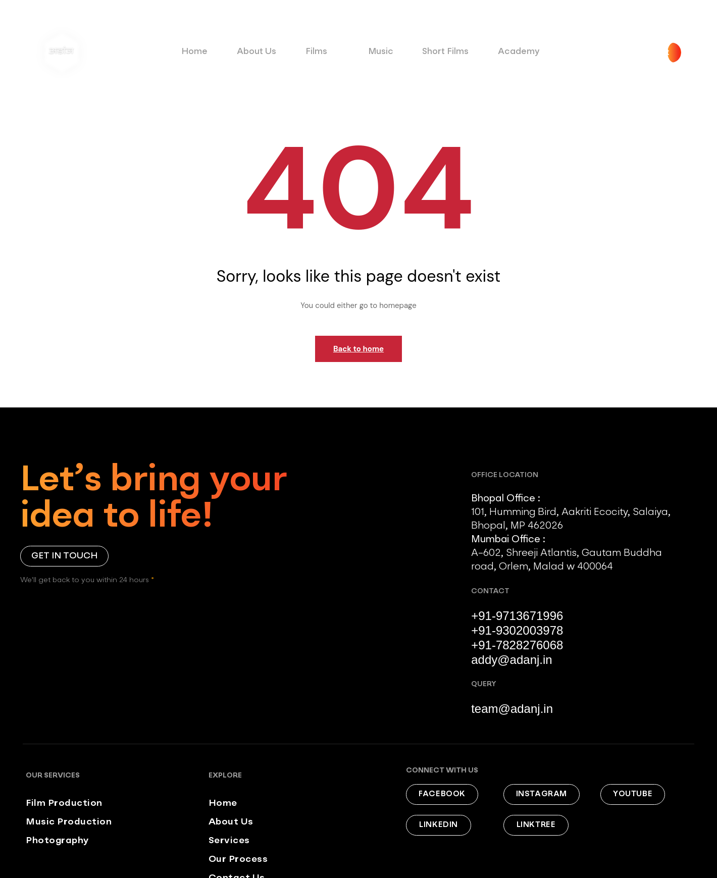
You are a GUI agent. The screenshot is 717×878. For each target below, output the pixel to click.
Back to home (358, 349)
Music (376, 52)
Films (321, 54)
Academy (504, 52)
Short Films (436, 52)
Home (203, 52)
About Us (260, 52)
